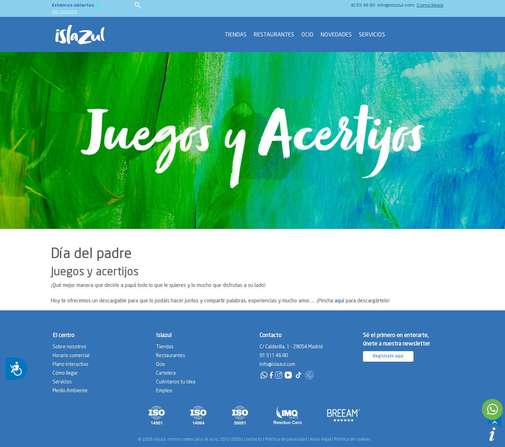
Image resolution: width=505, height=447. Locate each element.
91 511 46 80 (363, 5)
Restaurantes (274, 34)
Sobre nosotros (69, 346)
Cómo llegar (65, 373)
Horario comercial (71, 355)
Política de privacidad (286, 439)
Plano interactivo (70, 364)
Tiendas (236, 34)
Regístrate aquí (388, 356)
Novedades (336, 34)
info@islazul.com (396, 5)
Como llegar (430, 5)
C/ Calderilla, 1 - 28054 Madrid (291, 346)
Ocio (307, 34)
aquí (339, 300)
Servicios (372, 34)
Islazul (163, 335)
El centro (63, 335)
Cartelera (166, 373)
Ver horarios (64, 11)
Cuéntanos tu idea (175, 382)
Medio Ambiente (70, 390)
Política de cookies (352, 439)
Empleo (164, 390)
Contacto (253, 439)
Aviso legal (320, 439)
